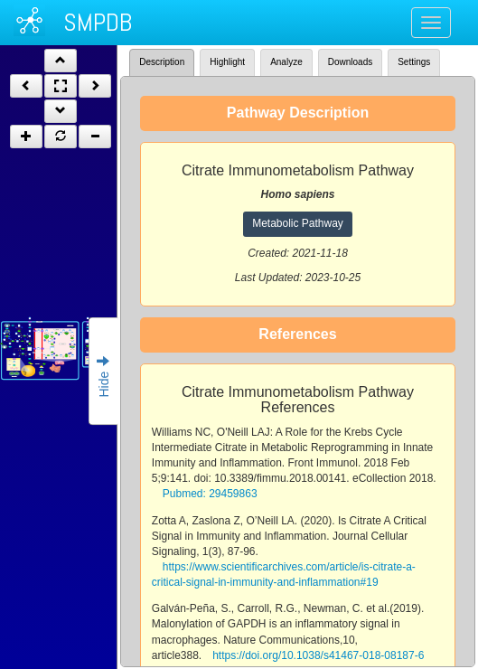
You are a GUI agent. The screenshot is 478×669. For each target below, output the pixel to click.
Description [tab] (161, 62)
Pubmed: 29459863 (210, 493)
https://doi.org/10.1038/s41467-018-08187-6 (318, 655)
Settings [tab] (414, 62)
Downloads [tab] (350, 62)
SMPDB (97, 22)
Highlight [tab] (227, 62)
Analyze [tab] (286, 62)
